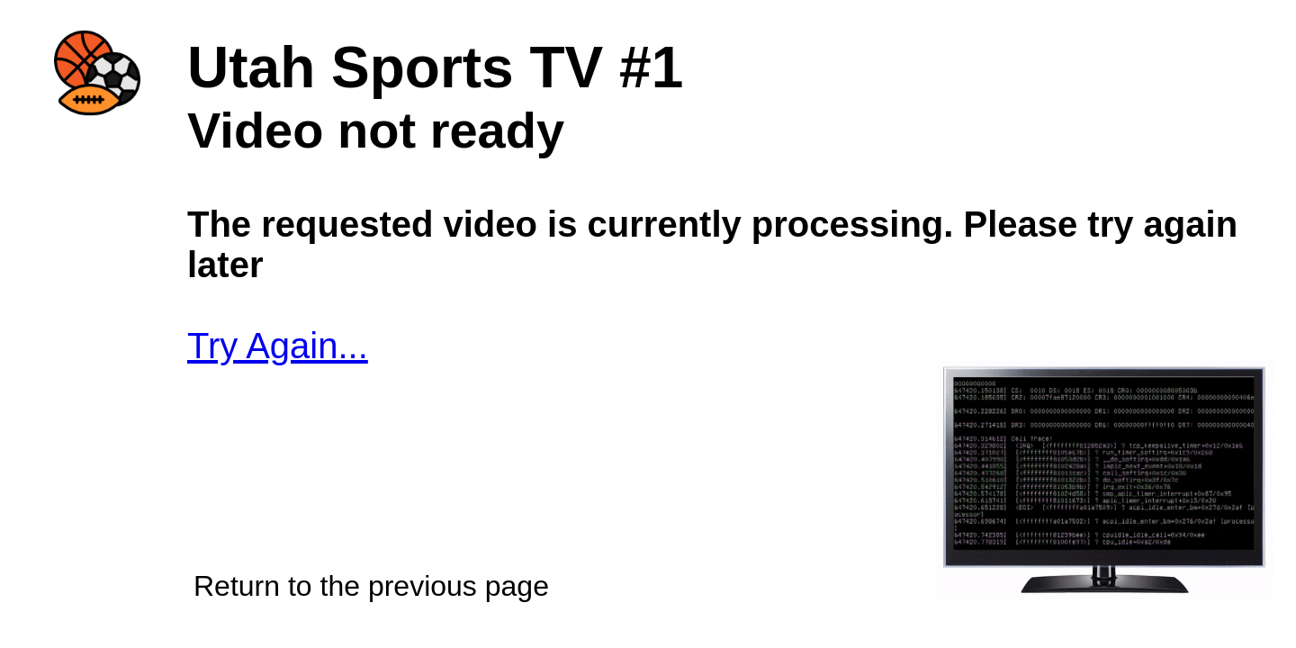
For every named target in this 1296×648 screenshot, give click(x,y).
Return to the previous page (371, 586)
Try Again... (277, 345)
